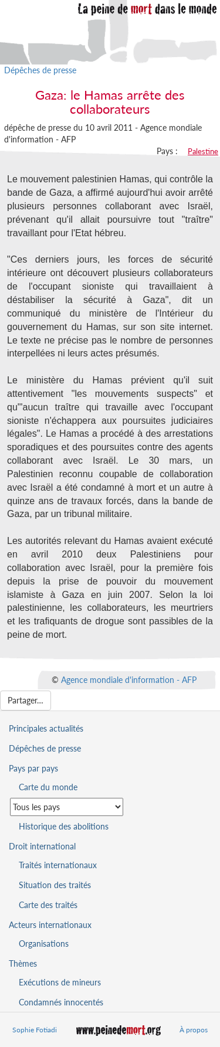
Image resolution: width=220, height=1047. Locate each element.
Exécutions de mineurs (60, 982)
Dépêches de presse (40, 70)
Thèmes (23, 963)
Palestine (203, 151)
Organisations (44, 944)
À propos (194, 1029)
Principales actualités (46, 728)
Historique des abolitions (64, 826)
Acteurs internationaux (50, 925)
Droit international (42, 846)
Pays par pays (33, 768)
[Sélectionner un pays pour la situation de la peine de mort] (66, 807)
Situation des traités (55, 885)
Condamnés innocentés (61, 1002)
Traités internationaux (58, 865)
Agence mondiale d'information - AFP (129, 679)
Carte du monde (48, 787)
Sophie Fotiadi (34, 1029)
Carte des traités (48, 905)
